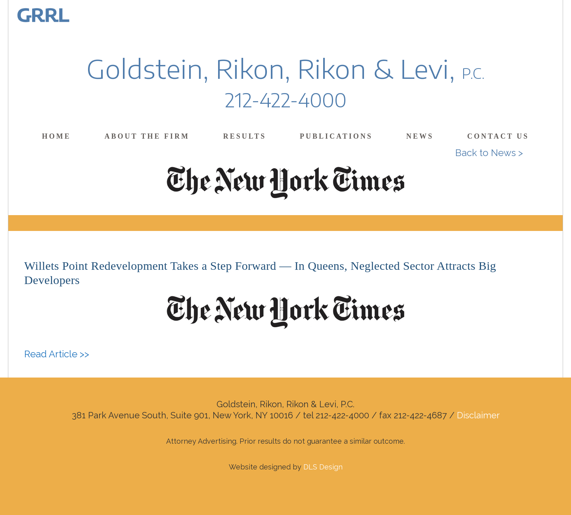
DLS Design (323, 467)
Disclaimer (478, 415)
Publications (336, 136)
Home (56, 136)
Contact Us (498, 136)
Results (244, 136)
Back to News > (489, 152)
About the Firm (147, 136)
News (419, 136)
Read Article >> (56, 354)
